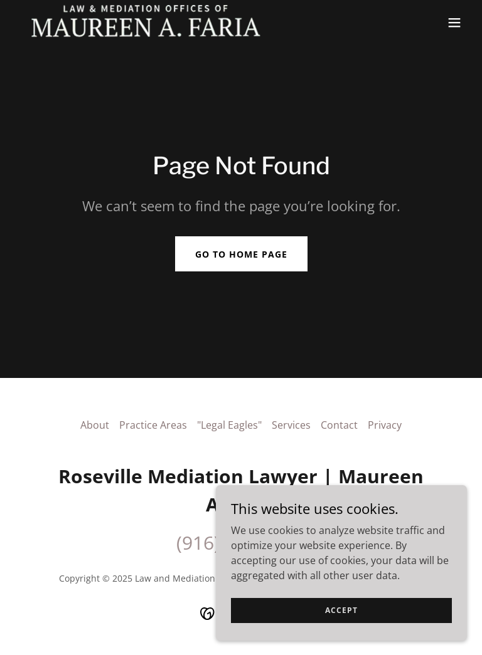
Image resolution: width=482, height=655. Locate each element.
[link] (146, 22)
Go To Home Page (241, 254)
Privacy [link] (385, 425)
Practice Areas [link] (153, 425)
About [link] (94, 425)
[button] (454, 22)
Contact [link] (339, 425)
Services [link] (291, 425)
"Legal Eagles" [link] (229, 425)
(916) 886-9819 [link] (241, 542)
